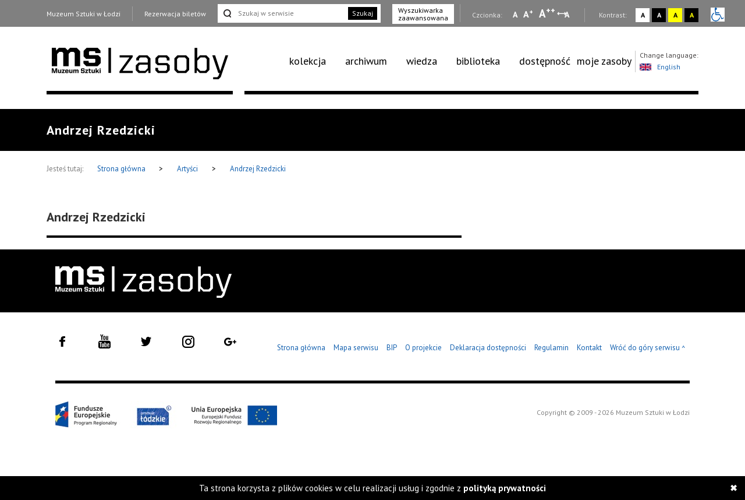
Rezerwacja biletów (175, 13)
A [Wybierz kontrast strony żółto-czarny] (675, 14)
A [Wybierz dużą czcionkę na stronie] (547, 13)
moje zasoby (604, 61)
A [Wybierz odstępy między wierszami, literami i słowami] (568, 14)
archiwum (366, 61)
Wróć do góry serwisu (648, 348)
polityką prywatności (504, 488)
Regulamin (551, 348)
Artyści (187, 169)
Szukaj (362, 13)
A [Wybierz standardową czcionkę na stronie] (528, 14)
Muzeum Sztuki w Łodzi (83, 13)
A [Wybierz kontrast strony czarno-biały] (659, 14)
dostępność (544, 61)
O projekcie (423, 348)
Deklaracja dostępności (488, 348)
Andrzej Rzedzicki (258, 169)
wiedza (421, 61)
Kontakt (589, 348)
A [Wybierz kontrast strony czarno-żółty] (692, 14)
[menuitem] (314, 61)
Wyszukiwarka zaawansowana (423, 14)
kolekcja (307, 61)
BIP (391, 348)
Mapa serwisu (356, 348)
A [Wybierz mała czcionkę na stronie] (515, 14)
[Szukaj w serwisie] (282, 13)
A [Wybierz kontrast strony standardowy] (643, 14)
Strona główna (122, 169)
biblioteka (478, 61)
